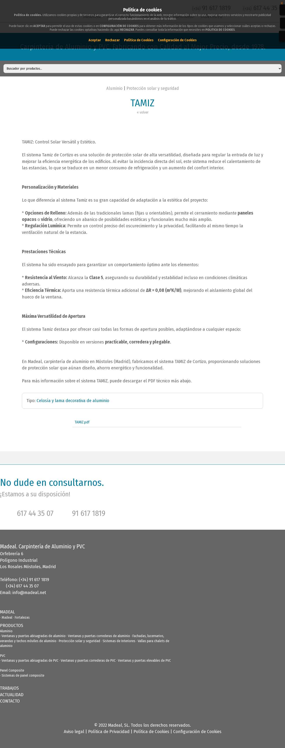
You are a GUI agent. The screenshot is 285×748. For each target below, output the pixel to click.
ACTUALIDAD (11, 694)
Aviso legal (74, 731)
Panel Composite (12, 670)
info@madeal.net (29, 592)
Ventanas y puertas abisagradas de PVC (30, 660)
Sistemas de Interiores (119, 641)
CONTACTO (10, 701)
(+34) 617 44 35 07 (22, 586)
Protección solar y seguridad (152, 88)
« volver (142, 112)
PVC (2, 656)
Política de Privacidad (109, 731)
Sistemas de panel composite (23, 675)
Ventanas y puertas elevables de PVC (144, 660)
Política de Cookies (151, 731)
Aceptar (95, 40)
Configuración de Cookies (197, 731)
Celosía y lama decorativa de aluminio (73, 400)
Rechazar (112, 40)
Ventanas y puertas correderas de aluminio (99, 636)
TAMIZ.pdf (82, 422)
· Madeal (6, 617)
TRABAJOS (9, 688)
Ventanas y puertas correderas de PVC (88, 660)
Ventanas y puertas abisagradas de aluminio (34, 636)
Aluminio (114, 88)
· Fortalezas (21, 617)
